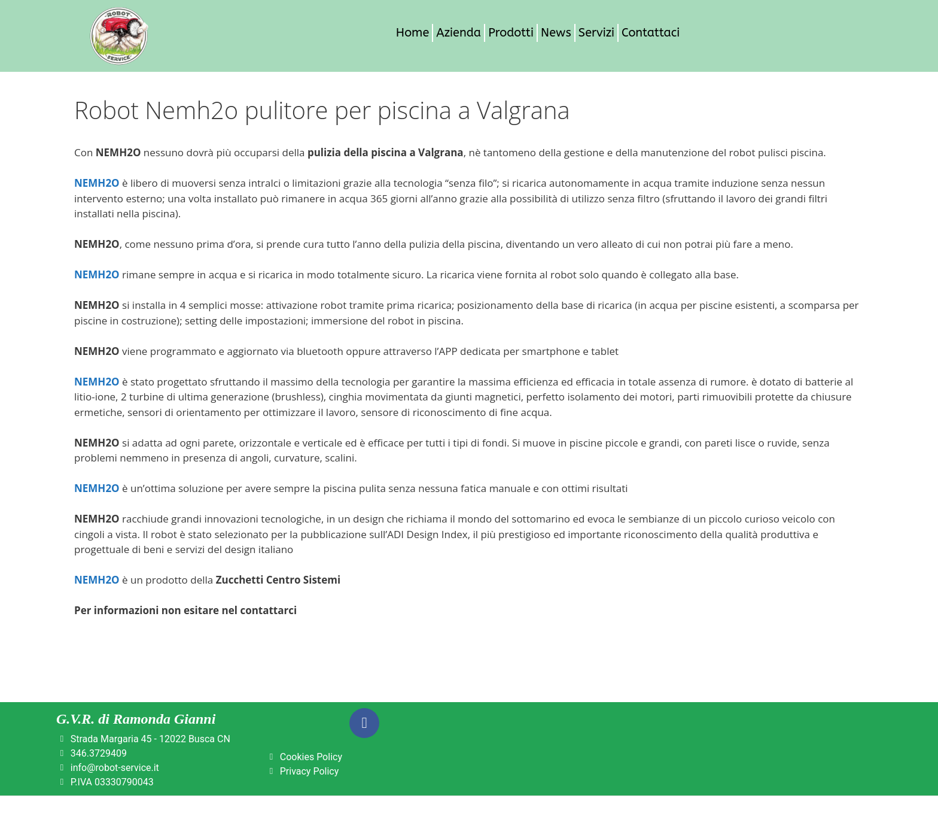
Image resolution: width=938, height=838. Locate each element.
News (556, 33)
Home (412, 33)
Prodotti (511, 33)
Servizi (596, 33)
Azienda (458, 33)
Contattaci (651, 33)
